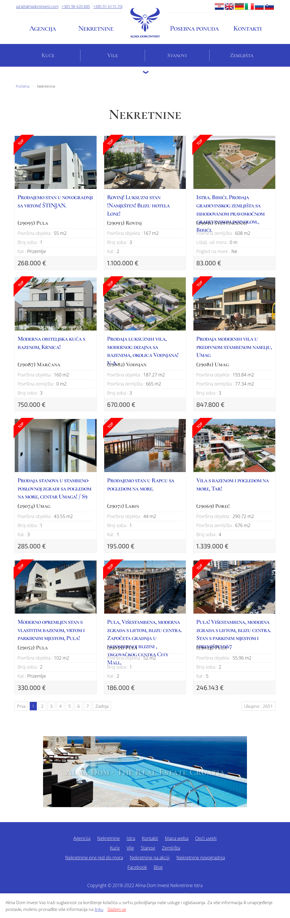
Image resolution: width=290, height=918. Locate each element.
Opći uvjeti (206, 838)
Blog (158, 867)
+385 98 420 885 (75, 6)
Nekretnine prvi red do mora (94, 857)
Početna (22, 86)
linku (99, 909)
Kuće (48, 55)
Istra (131, 838)
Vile (112, 55)
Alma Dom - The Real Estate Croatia (145, 772)
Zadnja (101, 706)
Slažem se (116, 909)
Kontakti (247, 28)
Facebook (137, 867)
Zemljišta (241, 55)
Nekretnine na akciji (150, 857)
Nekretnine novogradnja (200, 857)
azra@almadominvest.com (37, 6)
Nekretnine (95, 28)
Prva (21, 706)
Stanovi (177, 55)
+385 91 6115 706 (108, 6)
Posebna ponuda (194, 28)
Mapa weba (176, 838)
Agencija (42, 28)
